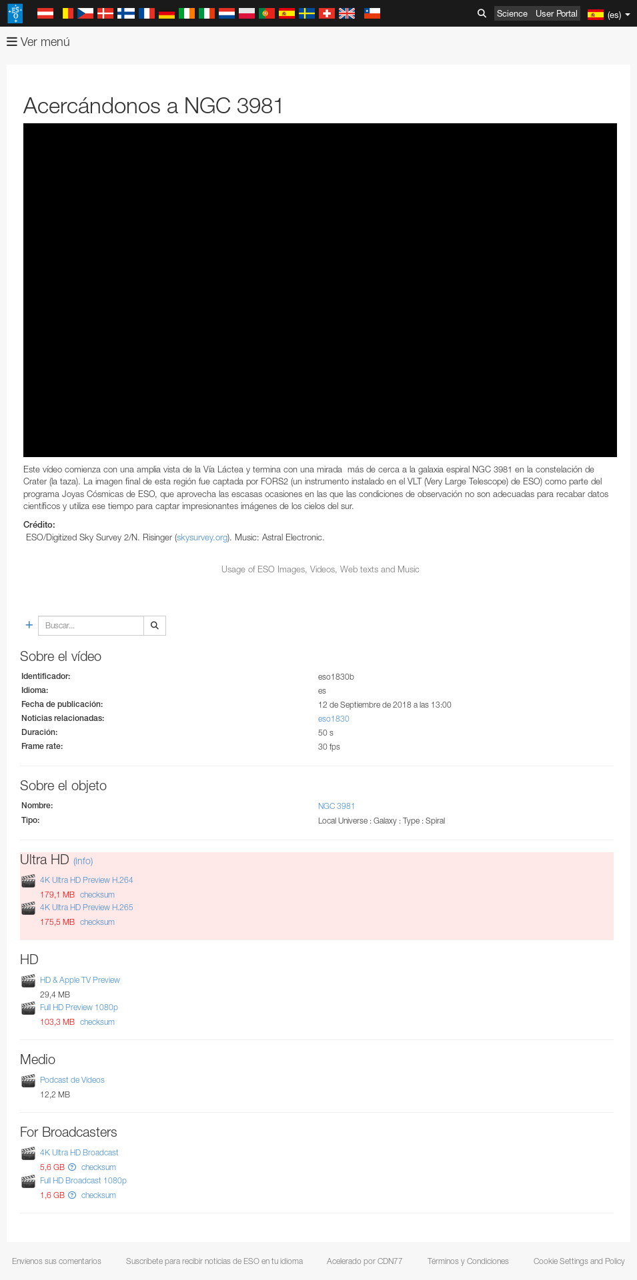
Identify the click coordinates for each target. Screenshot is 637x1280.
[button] (72, 1167)
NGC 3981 (337, 806)
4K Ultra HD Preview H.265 (86, 907)
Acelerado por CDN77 (365, 1261)
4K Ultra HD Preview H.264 (86, 880)
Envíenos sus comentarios (56, 1261)
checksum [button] (96, 895)
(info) (83, 860)
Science (512, 13)
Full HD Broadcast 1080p (83, 1180)
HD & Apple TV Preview (80, 980)
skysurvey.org (202, 537)
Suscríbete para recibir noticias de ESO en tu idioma (214, 1261)
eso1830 (334, 719)
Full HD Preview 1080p (79, 1007)
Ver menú (38, 42)
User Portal (557, 13)
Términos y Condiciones (468, 1261)
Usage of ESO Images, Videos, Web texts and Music (320, 569)
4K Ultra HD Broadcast (79, 1152)
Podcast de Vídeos (72, 1080)
